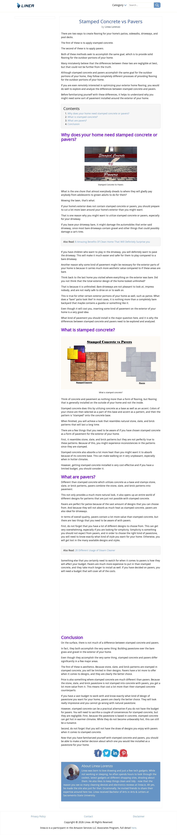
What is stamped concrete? (83, 117)
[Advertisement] (35, 60)
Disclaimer (138, 816)
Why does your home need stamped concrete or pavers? (98, 113)
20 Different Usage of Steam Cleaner (95, 550)
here (133, 827)
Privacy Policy (38, 816)
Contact (88, 816)
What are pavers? (77, 120)
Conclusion (74, 124)
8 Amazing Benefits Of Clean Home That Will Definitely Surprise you (112, 241)
